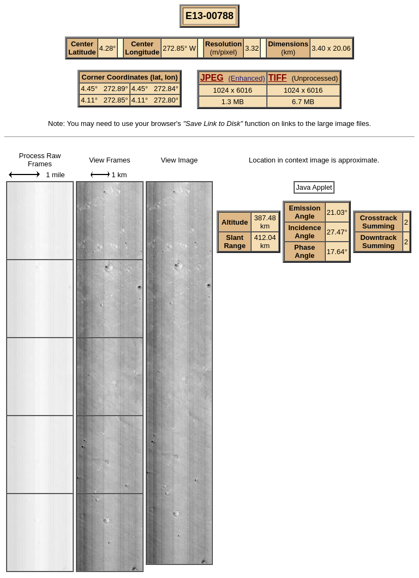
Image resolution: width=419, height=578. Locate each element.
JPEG (212, 77)
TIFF (277, 77)
